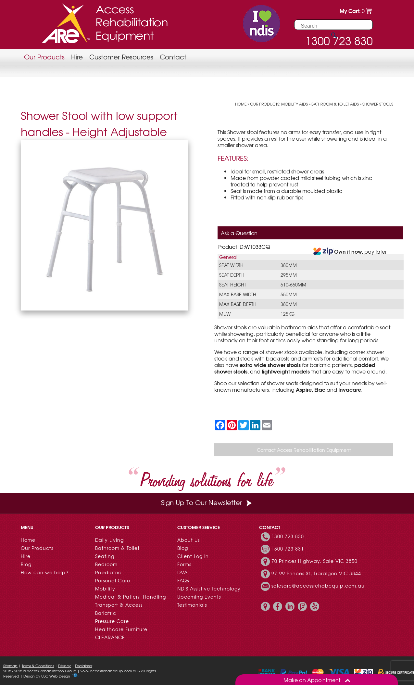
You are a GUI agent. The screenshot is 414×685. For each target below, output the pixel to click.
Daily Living (109, 540)
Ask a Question (239, 233)
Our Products (44, 56)
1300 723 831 (287, 548)
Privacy (64, 665)
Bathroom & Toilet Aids (335, 104)
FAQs (183, 580)
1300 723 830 (287, 536)
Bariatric (105, 613)
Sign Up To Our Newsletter (207, 502)
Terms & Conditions (38, 665)
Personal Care (112, 580)
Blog (26, 564)
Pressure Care (112, 621)
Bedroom (106, 564)
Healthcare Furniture (121, 629)
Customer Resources (121, 56)
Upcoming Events (199, 596)
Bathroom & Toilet (117, 548)
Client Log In (193, 556)
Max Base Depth (238, 304)
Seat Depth (231, 275)
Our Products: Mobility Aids (279, 104)
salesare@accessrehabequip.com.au (318, 585)
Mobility (105, 588)
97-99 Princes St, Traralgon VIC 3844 (316, 573)
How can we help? (45, 572)
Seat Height (232, 284)
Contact (173, 56)
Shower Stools (377, 104)
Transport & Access (119, 605)
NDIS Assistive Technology (209, 588)
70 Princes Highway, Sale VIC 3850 (314, 561)
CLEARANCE (110, 637)
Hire (77, 56)
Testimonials (192, 605)
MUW (225, 314)
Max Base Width (237, 294)
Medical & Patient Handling (130, 596)
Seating (104, 556)
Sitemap (10, 665)
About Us (188, 540)
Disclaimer (83, 665)
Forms (184, 564)
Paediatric (108, 572)
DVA (182, 572)
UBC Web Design (55, 676)
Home (240, 104)
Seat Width (231, 265)
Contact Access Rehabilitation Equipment (304, 450)
